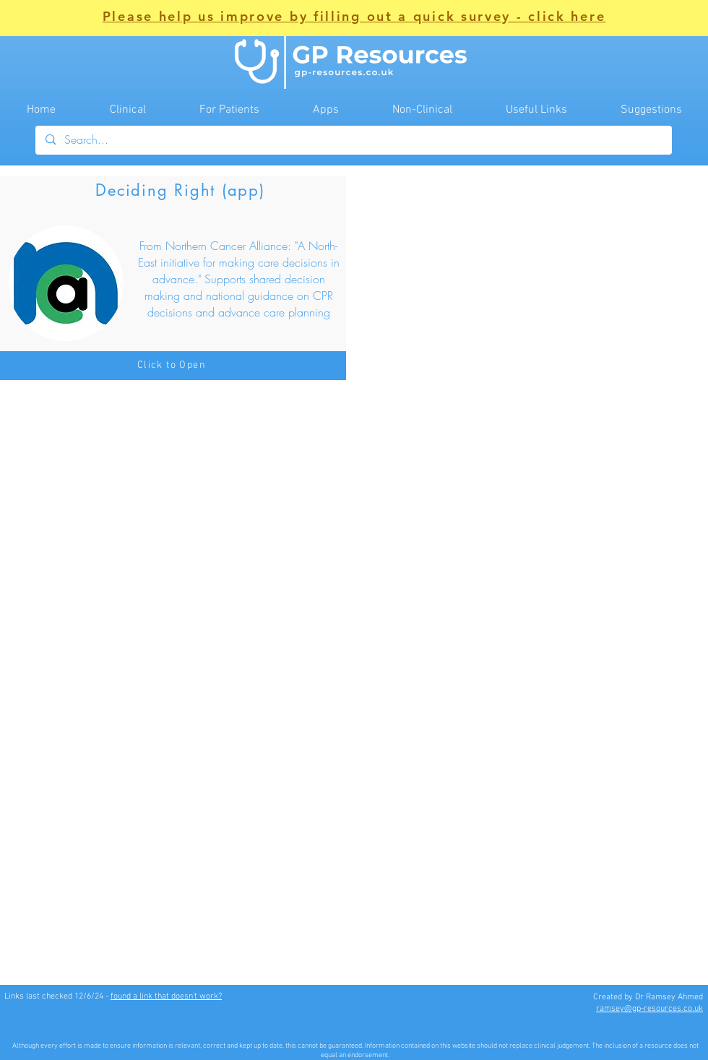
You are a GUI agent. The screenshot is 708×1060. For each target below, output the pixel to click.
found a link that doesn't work (164, 996)
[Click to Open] (173, 365)
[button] (354, 17)
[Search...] (353, 140)
